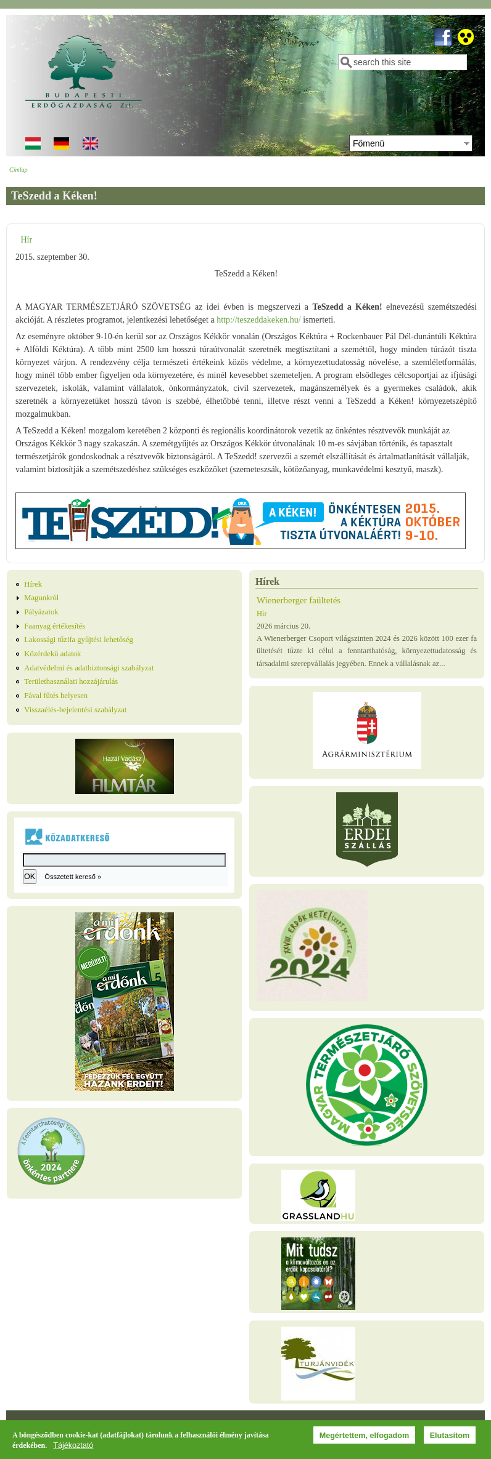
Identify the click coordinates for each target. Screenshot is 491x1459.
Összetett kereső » (72, 876)
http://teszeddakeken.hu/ (258, 319)
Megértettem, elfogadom (365, 1438)
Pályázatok (41, 612)
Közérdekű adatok (52, 653)
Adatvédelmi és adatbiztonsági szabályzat (89, 668)
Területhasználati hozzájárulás (71, 681)
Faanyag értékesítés (54, 626)
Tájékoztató (73, 1448)
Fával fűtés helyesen (56, 695)
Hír (26, 239)
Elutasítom (449, 1438)
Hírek (33, 584)
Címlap (18, 169)
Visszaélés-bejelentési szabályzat (75, 709)
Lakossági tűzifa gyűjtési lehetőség (78, 639)
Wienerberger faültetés (298, 600)
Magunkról (41, 597)
